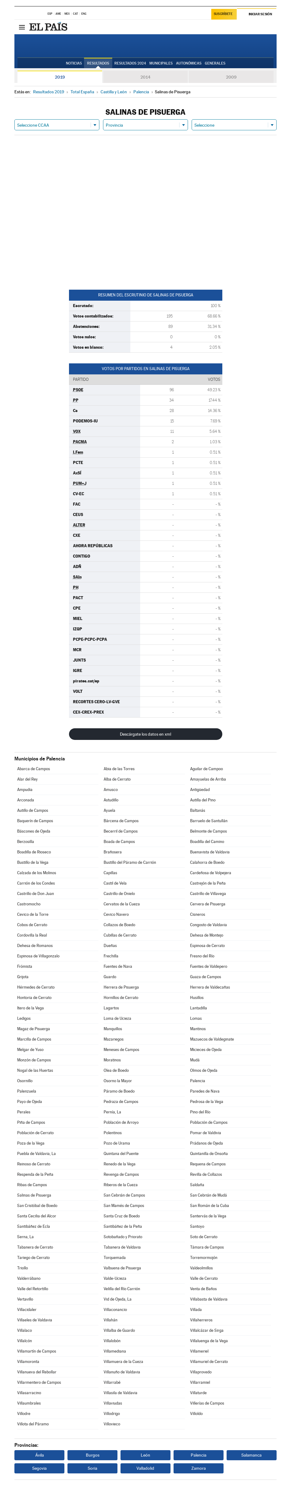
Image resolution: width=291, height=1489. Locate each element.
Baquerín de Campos (35, 821)
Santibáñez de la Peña (123, 1226)
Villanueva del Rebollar (36, 1372)
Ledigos (24, 1018)
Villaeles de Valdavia (34, 1320)
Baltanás (197, 810)
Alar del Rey (27, 779)
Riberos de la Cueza (121, 1185)
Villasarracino (29, 1393)
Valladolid (145, 1468)
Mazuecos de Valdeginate (212, 1039)
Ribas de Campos (32, 1185)
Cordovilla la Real (32, 935)
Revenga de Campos (121, 1174)
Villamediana (115, 1351)
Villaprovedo (201, 1372)
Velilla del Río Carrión (122, 1289)
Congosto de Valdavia (208, 925)
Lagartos (111, 1008)
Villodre (23, 1413)
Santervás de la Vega (208, 1216)
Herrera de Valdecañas (210, 987)
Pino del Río (200, 1112)
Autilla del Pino (203, 800)
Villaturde (198, 1393)
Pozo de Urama (117, 1143)
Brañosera (113, 852)
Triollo (22, 1268)
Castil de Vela (115, 883)
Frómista (24, 966)
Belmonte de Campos (208, 831)
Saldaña (197, 1185)
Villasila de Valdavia (120, 1393)
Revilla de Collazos (206, 1174)
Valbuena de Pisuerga (122, 1268)
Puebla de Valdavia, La (36, 1153)
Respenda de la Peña (35, 1174)
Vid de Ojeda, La (118, 1299)
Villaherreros (201, 1320)
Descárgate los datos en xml (145, 734)
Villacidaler (26, 1309)
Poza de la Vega (30, 1143)
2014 (145, 77)
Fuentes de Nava (118, 966)
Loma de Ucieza (117, 1018)
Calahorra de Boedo (207, 862)
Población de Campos (209, 1122)
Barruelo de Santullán (209, 821)
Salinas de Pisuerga (34, 1195)
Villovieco (112, 1424)
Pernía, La (112, 1112)
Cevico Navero (116, 914)
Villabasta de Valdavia (209, 1299)
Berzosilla (25, 841)
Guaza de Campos (205, 977)
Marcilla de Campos (34, 1039)
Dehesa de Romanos (35, 945)
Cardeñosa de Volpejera (210, 873)
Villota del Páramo (33, 1424)
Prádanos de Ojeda (206, 1143)
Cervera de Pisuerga (207, 904)
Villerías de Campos (207, 1403)
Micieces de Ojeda (206, 1049)
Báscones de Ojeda (33, 831)
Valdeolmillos (201, 1268)
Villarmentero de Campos (39, 1382)
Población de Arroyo (121, 1122)
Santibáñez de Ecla (33, 1226)
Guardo (110, 977)
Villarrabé (112, 1382)
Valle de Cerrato (204, 1278)
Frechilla (111, 956)
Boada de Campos (119, 841)
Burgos (92, 1455)
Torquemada (115, 1257)
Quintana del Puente (121, 1153)
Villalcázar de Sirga (207, 1330)
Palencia (197, 1081)
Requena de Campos (208, 1164)
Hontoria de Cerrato (34, 997)
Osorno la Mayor (118, 1081)
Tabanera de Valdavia (122, 1247)
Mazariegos (114, 1039)
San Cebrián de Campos (124, 1195)
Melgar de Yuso (30, 1049)
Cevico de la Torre (32, 914)
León (145, 1455)
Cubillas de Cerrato (120, 935)
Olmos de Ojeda (203, 1070)
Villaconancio (115, 1309)
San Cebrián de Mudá (208, 1195)
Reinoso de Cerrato (33, 1164)
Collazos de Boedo (119, 925)
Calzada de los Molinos (36, 873)
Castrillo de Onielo (119, 893)
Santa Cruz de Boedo (122, 1216)
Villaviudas (113, 1403)
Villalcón (24, 1341)
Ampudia (25, 789)
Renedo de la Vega (120, 1164)
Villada (196, 1309)
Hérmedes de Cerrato (36, 987)
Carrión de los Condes (36, 883)
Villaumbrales (29, 1403)
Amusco (111, 789)
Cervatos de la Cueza (122, 904)
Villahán (110, 1320)
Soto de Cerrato (203, 1237)
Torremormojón (203, 1257)
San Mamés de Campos (124, 1205)
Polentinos (113, 1133)
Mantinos (198, 1029)
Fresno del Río (202, 956)
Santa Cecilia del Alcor (36, 1216)
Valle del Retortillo (32, 1289)
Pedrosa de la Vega (206, 1101)
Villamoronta (28, 1361)
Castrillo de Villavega (208, 893)
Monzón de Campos (34, 1060)
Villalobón (112, 1341)
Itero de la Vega (30, 1008)
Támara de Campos (207, 1247)
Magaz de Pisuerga (33, 1029)
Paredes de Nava (205, 1091)
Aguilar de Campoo (206, 769)
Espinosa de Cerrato (207, 945)
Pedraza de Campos (121, 1101)
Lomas (196, 1018)
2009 (231, 77)
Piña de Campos (31, 1122)
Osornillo (25, 1081)
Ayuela (109, 810)
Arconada (25, 800)
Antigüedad (200, 789)
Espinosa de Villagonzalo (38, 956)
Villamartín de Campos (36, 1351)
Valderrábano (28, 1278)
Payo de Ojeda (29, 1101)
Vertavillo (25, 1299)
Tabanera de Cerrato (35, 1247)
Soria (92, 1468)
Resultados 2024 (130, 63)
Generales (215, 63)
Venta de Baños (203, 1289)
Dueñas (110, 945)
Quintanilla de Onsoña (209, 1153)
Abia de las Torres (119, 769)
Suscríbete (223, 14)
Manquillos (113, 1029)
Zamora (198, 1468)
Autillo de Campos (32, 810)
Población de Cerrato (35, 1133)
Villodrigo (112, 1413)
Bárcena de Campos (121, 821)
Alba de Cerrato (117, 779)
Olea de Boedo (116, 1070)
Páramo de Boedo (119, 1091)
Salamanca (251, 1455)
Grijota (23, 977)
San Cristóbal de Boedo (37, 1205)
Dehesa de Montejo (206, 935)
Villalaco (24, 1330)
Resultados (98, 63)
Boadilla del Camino (207, 841)
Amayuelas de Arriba (208, 779)
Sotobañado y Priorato (123, 1237)
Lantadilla (198, 1008)
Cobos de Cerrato (32, 925)
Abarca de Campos (33, 769)
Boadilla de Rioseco (34, 852)
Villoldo (196, 1413)
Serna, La (25, 1237)
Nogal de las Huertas (35, 1070)
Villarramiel (200, 1382)
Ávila (39, 1455)
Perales (23, 1112)
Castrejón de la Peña (208, 883)
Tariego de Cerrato (33, 1257)
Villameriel (199, 1351)
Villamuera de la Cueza (123, 1361)
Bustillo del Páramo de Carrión (130, 862)
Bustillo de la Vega (32, 862)
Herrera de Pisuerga (121, 987)
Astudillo (111, 800)
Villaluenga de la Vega (209, 1341)
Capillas (110, 873)
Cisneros (197, 914)
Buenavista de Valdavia (210, 852)
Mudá (195, 1060)
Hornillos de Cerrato (121, 997)
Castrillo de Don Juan (35, 893)
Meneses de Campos (121, 1049)
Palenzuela (26, 1091)
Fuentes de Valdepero (208, 966)
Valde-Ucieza (115, 1278)
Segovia (39, 1468)
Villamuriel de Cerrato (209, 1361)
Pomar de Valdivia (205, 1133)
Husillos (197, 997)
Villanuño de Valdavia (122, 1372)
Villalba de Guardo (119, 1330)
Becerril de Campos (121, 831)
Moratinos (112, 1060)
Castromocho (28, 904)
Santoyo (197, 1226)
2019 (60, 77)
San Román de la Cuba (209, 1205)
